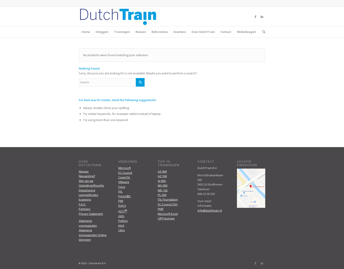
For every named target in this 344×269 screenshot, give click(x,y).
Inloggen (102, 32)
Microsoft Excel (168, 214)
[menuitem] (262, 31)
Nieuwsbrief (87, 176)
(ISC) (122, 211)
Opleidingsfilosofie (91, 185)
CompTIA (124, 177)
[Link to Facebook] (255, 16)
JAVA (121, 226)
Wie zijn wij (86, 181)
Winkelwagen (246, 32)
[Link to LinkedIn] (262, 16)
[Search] (262, 31)
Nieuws (141, 32)
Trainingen (122, 32)
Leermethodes (88, 195)
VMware (123, 182)
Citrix (121, 230)
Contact (225, 32)
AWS (121, 216)
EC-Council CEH (167, 204)
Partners (84, 209)
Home (86, 32)
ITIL (120, 191)
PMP (161, 209)
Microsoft (124, 168)
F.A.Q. (82, 204)
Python (123, 221)
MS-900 (162, 185)
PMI (120, 201)
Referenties (160, 32)
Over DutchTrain (203, 32)
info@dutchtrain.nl (209, 210)
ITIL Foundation (168, 199)
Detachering (87, 190)
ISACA (122, 206)
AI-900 (162, 181)
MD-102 (163, 190)
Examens (180, 32)
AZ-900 (162, 171)
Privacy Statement (91, 214)
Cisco (121, 187)
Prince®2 (124, 196)
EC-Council (125, 173)
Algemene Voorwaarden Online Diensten (93, 235)
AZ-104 (162, 176)
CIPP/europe (166, 218)
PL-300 (162, 195)
